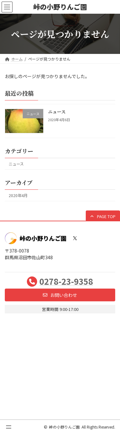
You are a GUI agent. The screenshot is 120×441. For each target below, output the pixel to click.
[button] (103, 216)
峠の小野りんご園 (64, 427)
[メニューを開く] (8, 427)
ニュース (57, 112)
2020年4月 (18, 195)
